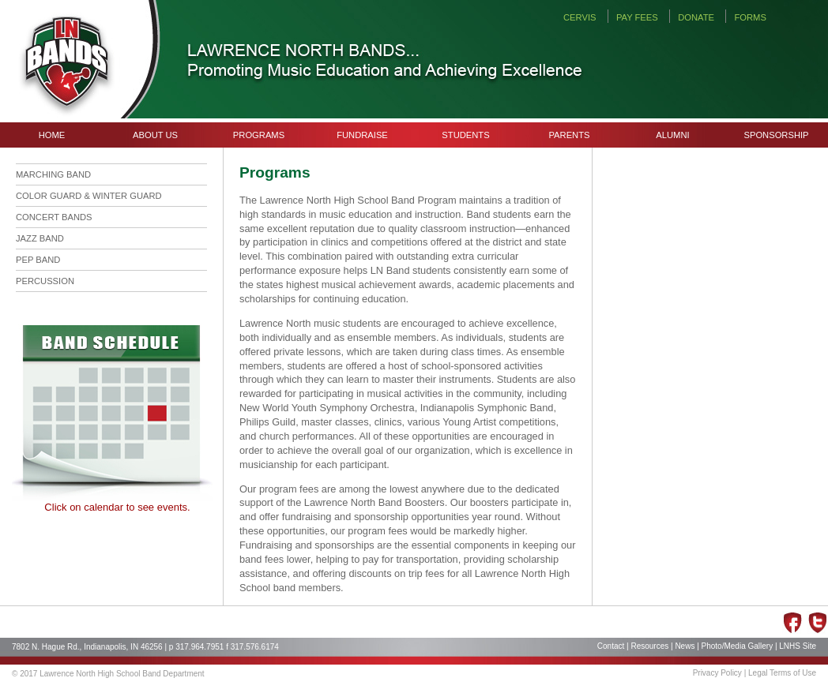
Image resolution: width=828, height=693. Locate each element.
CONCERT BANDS (54, 217)
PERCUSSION (45, 281)
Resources (649, 646)
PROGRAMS (258, 135)
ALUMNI (672, 135)
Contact (610, 646)
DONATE (696, 17)
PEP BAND (38, 259)
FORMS (750, 17)
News (684, 646)
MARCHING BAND (53, 174)
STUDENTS (465, 135)
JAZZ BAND (40, 238)
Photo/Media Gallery (737, 646)
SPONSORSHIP (775, 135)
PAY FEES (637, 17)
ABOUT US (155, 135)
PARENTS (568, 135)
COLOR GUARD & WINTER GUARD (89, 195)
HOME (52, 135)
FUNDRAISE (362, 135)
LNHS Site (797, 646)
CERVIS (579, 17)
